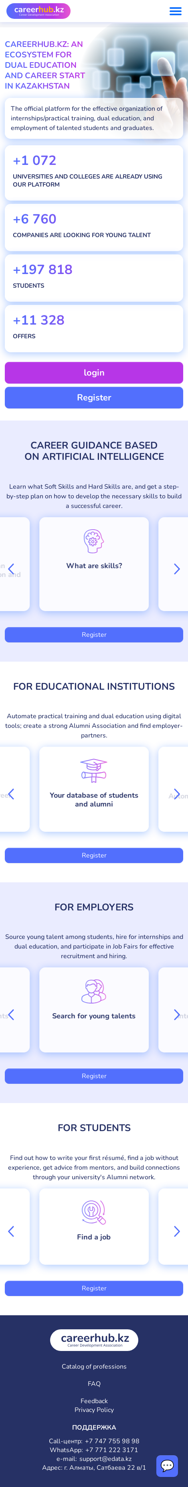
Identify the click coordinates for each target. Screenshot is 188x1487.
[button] (11, 569)
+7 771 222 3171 (111, 1450)
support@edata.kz (105, 1459)
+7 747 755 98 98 (112, 1441)
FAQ (94, 1384)
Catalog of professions (94, 1367)
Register (94, 398)
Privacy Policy (94, 1410)
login (94, 373)
